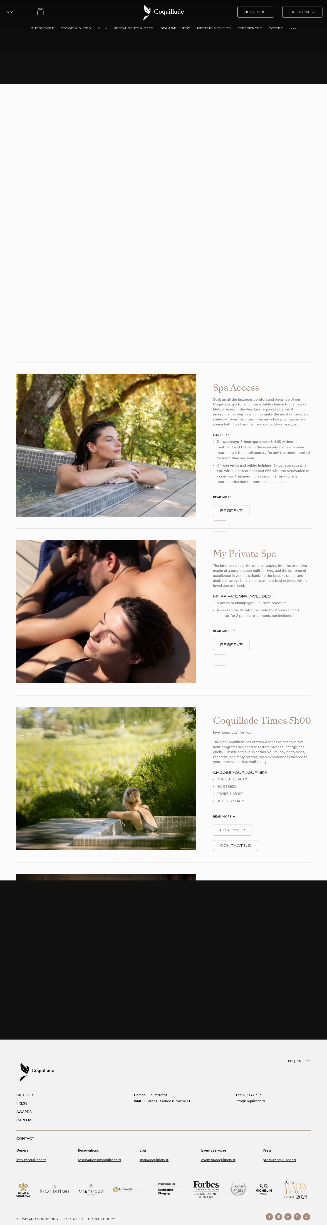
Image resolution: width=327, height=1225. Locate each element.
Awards (24, 1112)
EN (299, 1061)
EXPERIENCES (250, 28)
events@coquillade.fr (218, 1160)
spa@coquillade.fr (153, 1160)
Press (21, 1103)
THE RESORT (42, 28)
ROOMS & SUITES (75, 28)
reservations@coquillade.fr (99, 1160)
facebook (269, 1216)
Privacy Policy (101, 1219)
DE (308, 1061)
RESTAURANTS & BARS (134, 28)
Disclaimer (73, 1219)
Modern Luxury (296, 1190)
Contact (24, 11)
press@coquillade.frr (279, 1160)
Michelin (264, 1189)
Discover (232, 830)
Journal (255, 12)
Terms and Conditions (37, 1219)
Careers (24, 1120)
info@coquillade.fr (250, 1101)
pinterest (297, 1216)
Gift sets (25, 1095)
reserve (231, 510)
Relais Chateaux (23, 1189)
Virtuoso (91, 1190)
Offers (40, 11)
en (7, 12)
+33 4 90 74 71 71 (249, 1095)
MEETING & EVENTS (214, 28)
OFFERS (276, 28)
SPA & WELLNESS (175, 28)
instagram (278, 1216)
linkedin (288, 1216)
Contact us (235, 845)
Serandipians (54, 1189)
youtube (306, 1216)
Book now (302, 12)
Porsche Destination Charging (167, 1189)
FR (290, 1061)
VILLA (102, 28)
